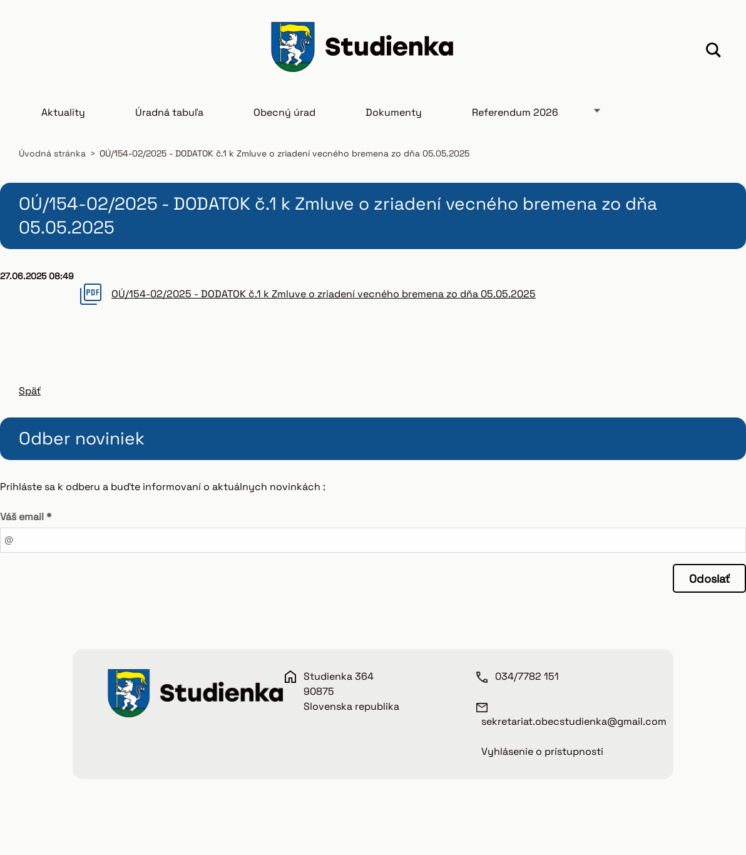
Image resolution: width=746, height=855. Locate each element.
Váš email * (25, 524)
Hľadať (713, 52)
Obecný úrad (284, 120)
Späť (30, 399)
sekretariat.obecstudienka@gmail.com (574, 729)
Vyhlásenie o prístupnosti (542, 759)
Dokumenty (393, 120)
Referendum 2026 (515, 120)
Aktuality (63, 120)
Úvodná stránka (52, 161)
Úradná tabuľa (169, 120)
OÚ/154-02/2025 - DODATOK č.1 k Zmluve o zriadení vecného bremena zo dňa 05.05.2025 (323, 302)
